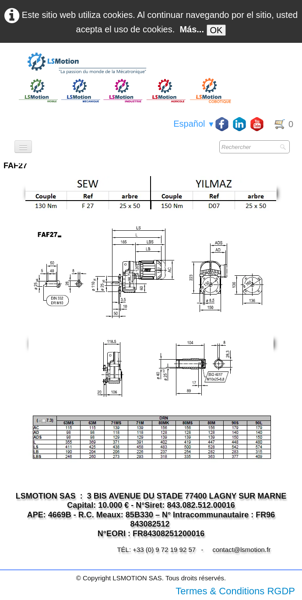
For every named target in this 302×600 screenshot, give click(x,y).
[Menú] (23, 146)
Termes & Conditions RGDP (235, 591)
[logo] (124, 64)
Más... (191, 29)
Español (194, 123)
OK (216, 30)
